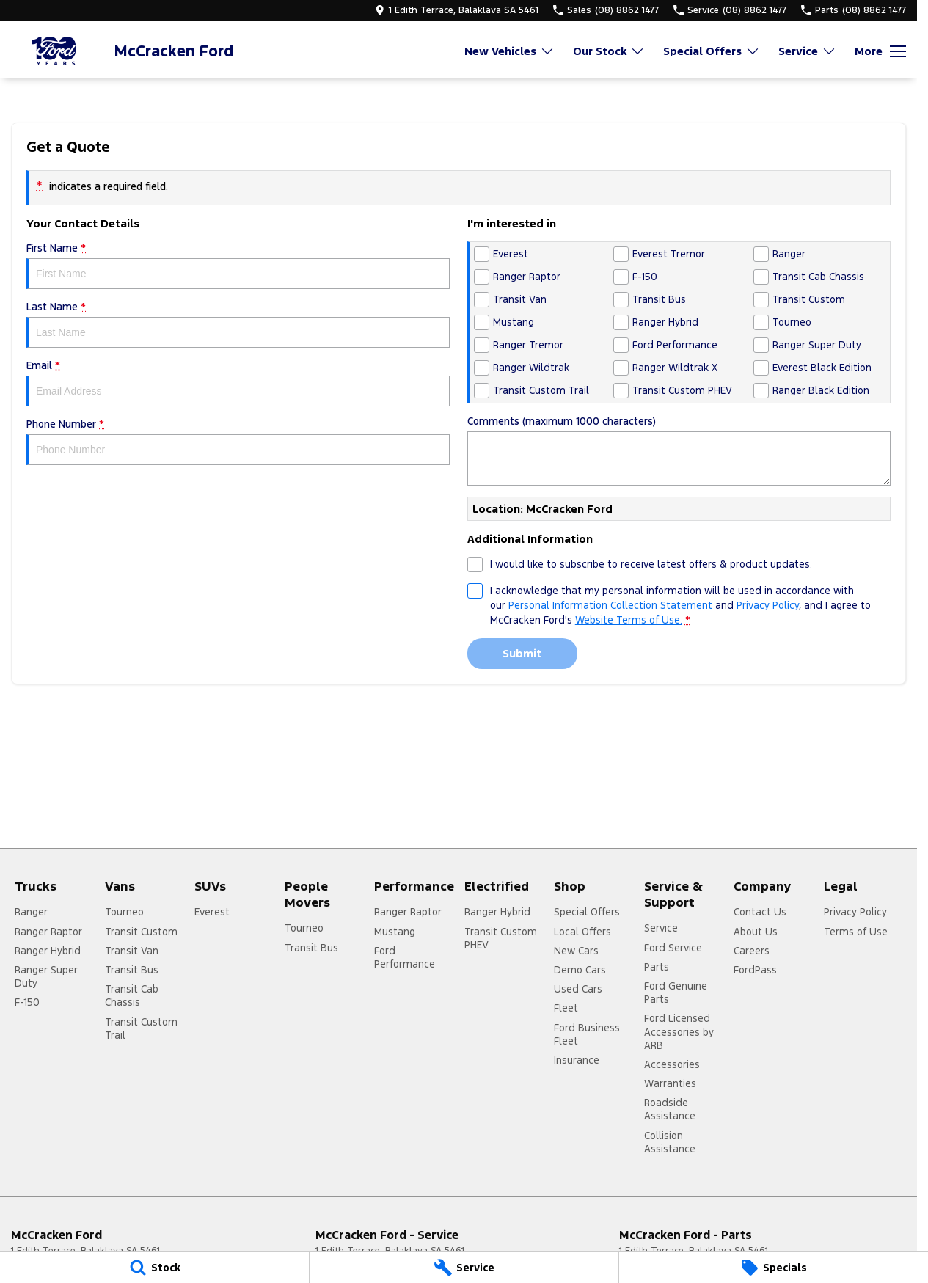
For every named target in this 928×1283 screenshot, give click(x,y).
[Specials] (773, 1267)
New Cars (576, 950)
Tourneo (124, 911)
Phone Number (238, 441)
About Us (756, 931)
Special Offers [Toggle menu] (711, 51)
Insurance (576, 1060)
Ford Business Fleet (587, 1034)
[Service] (464, 1267)
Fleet (566, 1008)
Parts (656, 966)
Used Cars (578, 988)
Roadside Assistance (669, 1109)
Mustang (394, 931)
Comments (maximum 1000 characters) (679, 450)
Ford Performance (404, 957)
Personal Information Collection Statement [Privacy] (610, 605)
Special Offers (587, 911)
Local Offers (582, 931)
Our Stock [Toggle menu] (609, 51)
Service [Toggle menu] (807, 51)
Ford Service (673, 947)
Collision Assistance (669, 1142)
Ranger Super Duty (46, 976)
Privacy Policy (855, 911)
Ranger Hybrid (48, 950)
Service (661, 928)
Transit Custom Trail (141, 1028)
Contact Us (760, 911)
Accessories (672, 1064)
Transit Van (131, 950)
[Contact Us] (456, 10)
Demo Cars (580, 969)
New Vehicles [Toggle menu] (509, 51)
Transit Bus (131, 969)
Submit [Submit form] (522, 653)
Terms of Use (856, 931)
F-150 (27, 1002)
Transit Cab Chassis (131, 995)
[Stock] (154, 1267)
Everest (212, 911)
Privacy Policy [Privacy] (768, 605)
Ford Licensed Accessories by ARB (679, 1031)
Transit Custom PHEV (500, 938)
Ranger (31, 911)
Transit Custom (141, 931)
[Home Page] (55, 50)
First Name (238, 265)
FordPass (755, 969)
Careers (752, 950)
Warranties (670, 1083)
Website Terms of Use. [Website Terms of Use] (628, 619)
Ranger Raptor (48, 931)
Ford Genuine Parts (675, 992)
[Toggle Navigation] (880, 51)
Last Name (238, 324)
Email (238, 382)
